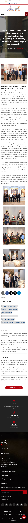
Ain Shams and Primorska (7, 322)
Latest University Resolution (14, 387)
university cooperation (7, 312)
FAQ (20, 511)
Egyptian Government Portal (8, 462)
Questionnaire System (6, 496)
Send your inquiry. (14, 427)
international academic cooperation (10, 316)
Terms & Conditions (20, 514)
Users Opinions (4, 499)
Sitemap (3, 457)
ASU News (12, 48)
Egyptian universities (6, 459)
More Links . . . (5, 466)
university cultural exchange (8, 319)
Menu (3, 14)
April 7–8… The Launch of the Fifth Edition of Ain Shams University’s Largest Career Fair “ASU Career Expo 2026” (14, 379)
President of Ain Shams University (9, 306)
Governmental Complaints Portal (9, 464)
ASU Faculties (4, 475)
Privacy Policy (7, 511)
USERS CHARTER (8, 514)
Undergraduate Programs (7, 477)
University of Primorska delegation (10, 309)
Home (6, 48)
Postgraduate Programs (7, 479)
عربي (19, 3)
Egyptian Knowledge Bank (7, 461)
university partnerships (20, 322)
